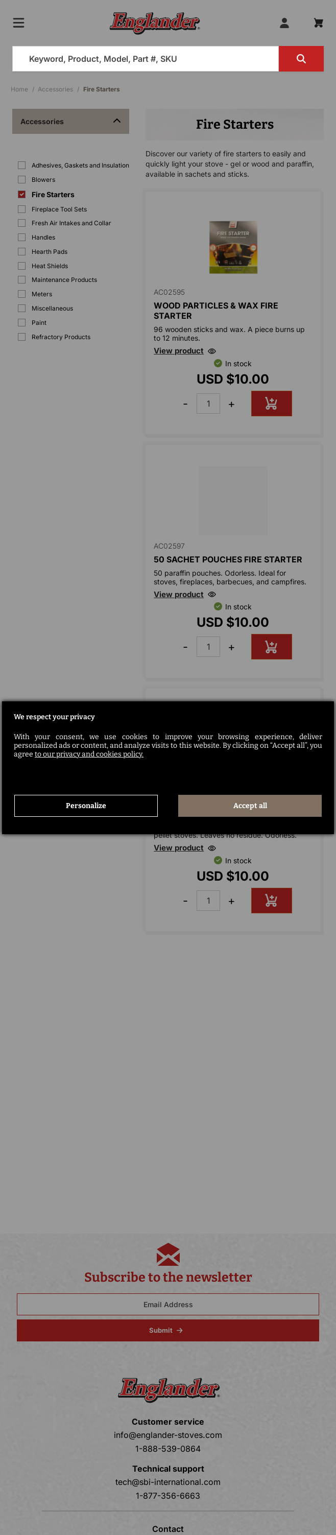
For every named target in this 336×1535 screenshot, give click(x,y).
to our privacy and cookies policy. (89, 754)
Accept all (250, 805)
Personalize (86, 805)
